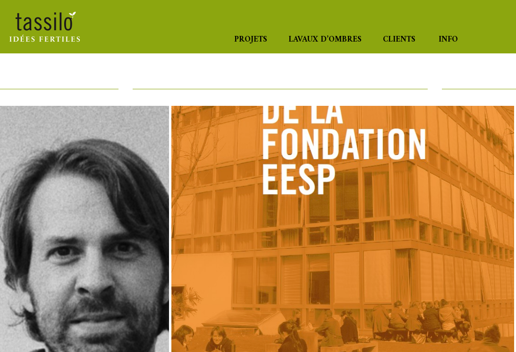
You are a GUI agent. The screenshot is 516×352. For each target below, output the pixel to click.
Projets (250, 40)
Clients (399, 40)
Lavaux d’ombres (325, 40)
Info (448, 40)
